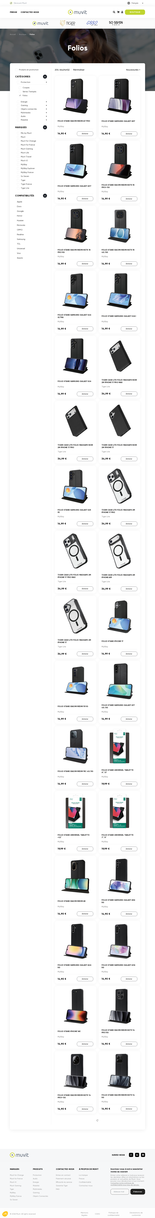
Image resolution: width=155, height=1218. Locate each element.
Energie (23, 101)
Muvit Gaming (26, 148)
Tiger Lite (24, 188)
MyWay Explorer (27, 168)
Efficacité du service (64, 1180)
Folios (24, 95)
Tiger (22, 180)
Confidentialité (85, 1180)
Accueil (13, 34)
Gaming (23, 105)
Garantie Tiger (62, 1183)
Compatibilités (24, 195)
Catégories (22, 76)
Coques (25, 87)
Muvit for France (16, 1176)
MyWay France (26, 172)
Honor (19, 215)
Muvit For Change (28, 141)
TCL (18, 243)
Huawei (20, 220)
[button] (5, 1214)
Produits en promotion (28, 69)
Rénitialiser (79, 69)
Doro (19, 206)
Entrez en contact (63, 1173)
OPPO (19, 229)
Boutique (22, 34)
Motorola (21, 225)
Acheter (85, 133)
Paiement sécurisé (63, 1176)
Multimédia (37, 1187)
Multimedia (25, 112)
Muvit (22, 137)
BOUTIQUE (135, 12)
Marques (20, 126)
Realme (20, 234)
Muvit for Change (17, 1173)
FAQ (57, 1187)
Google (20, 211)
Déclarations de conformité (136, 1212)
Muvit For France (27, 145)
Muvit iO (23, 160)
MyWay (23, 164)
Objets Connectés (40, 1194)
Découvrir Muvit (18, 3)
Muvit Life (24, 152)
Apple (19, 201)
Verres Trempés (29, 91)
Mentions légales (84, 1212)
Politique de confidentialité (113, 1212)
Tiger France (25, 184)
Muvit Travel (25, 156)
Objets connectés (28, 109)
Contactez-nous (30, 12)
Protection (25, 82)
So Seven (24, 176)
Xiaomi (19, 257)
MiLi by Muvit (25, 133)
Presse (13, 12)
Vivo (18, 253)
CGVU (97, 1212)
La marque (83, 1173)
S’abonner (137, 1190)
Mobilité (23, 119)
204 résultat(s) (62, 69)
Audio (22, 116)
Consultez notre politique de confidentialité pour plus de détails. (125, 1182)
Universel (21, 248)
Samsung (21, 239)
